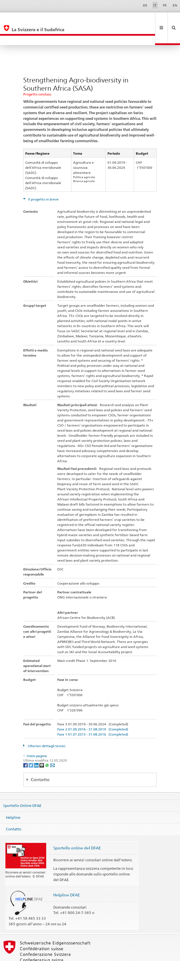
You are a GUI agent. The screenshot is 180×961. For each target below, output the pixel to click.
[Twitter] (31, 746)
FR (165, 5)
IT (154, 5)
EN (175, 5)
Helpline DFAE (66, 875)
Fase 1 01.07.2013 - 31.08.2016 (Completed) (92, 715)
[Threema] (42, 746)
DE (145, 5)
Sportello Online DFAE (22, 786)
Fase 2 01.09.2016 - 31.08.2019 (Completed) (92, 710)
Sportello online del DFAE (77, 828)
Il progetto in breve (43, 180)
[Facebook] (26, 746)
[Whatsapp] (47, 746)
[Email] (52, 746)
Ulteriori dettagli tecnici (46, 727)
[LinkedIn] (36, 746)
